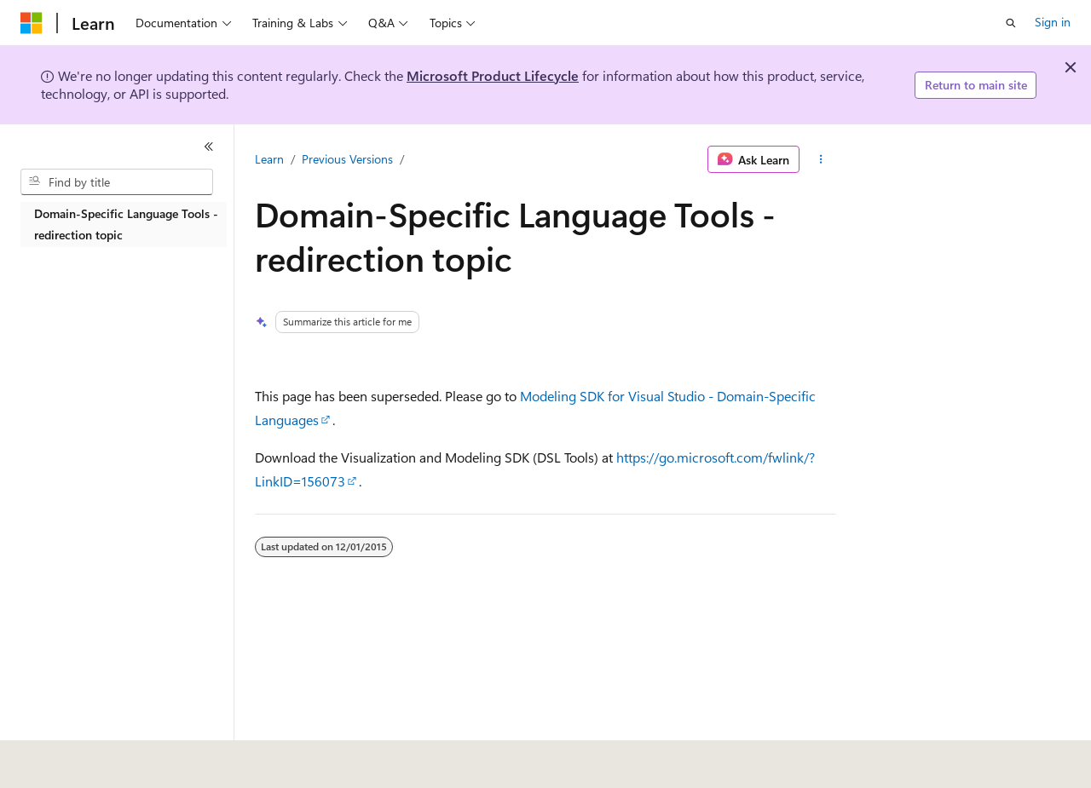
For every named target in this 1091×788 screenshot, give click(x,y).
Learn (269, 159)
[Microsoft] (31, 23)
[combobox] (116, 182)
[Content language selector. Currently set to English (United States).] (98, 755)
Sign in (1053, 22)
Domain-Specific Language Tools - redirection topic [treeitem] (126, 224)
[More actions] (821, 159)
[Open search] (1011, 23)
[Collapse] (209, 146)
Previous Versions (347, 159)
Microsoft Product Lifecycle (493, 75)
